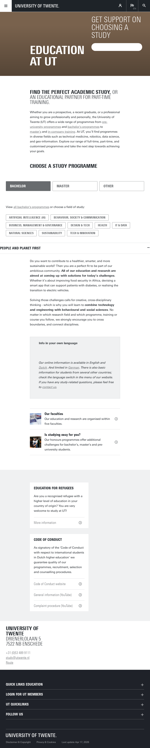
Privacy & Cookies (46, 742)
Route (9, 662)
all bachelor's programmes (31, 207)
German (73, 367)
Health (102, 225)
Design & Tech (80, 225)
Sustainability (52, 233)
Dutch (43, 367)
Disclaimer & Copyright (18, 742)
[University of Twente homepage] (37, 6)
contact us (49, 387)
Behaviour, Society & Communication (79, 217)
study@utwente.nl (17, 658)
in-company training (61, 131)
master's (35, 131)
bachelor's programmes (83, 127)
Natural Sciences (21, 233)
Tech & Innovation (82, 233)
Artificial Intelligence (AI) (27, 217)
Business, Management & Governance (35, 225)
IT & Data (121, 225)
